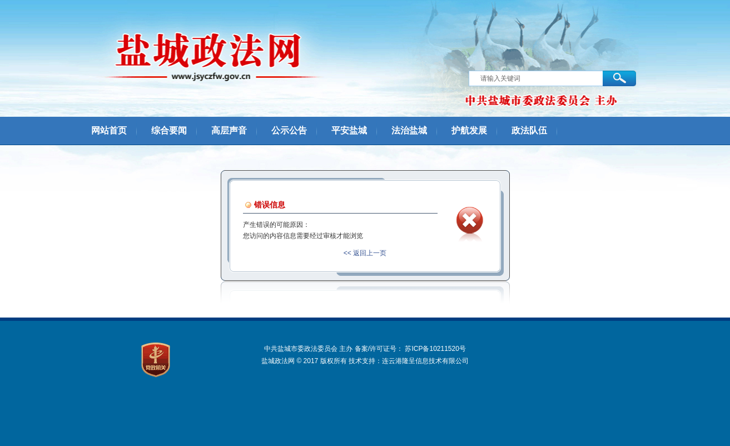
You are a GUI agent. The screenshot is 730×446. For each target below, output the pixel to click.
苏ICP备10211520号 (435, 349)
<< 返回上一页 (365, 253)
